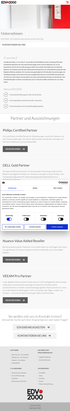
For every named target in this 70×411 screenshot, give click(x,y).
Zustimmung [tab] (12, 188)
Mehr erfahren (12, 300)
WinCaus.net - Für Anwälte (20, 354)
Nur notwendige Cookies (13, 227)
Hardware (15, 378)
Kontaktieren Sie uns (13, 44)
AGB (39, 408)
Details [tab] (35, 188)
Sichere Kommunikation (19, 373)
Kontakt (41, 378)
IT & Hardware (16, 368)
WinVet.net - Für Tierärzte (20, 357)
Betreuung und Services (19, 381)
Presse (41, 381)
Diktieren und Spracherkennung (45, 351)
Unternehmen (43, 368)
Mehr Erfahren (12, 149)
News (41, 375)
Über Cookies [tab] (57, 188)
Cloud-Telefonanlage (18, 375)
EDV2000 (42, 373)
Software (14, 350)
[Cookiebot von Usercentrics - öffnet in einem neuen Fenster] (60, 182)
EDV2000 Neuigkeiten (31, 327)
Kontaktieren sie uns (32, 335)
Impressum (33, 408)
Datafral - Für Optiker (18, 360)
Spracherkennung (44, 360)
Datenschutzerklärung (46, 384)
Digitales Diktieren (45, 357)
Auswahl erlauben (35, 227)
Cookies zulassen (57, 227)
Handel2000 (16, 363)
